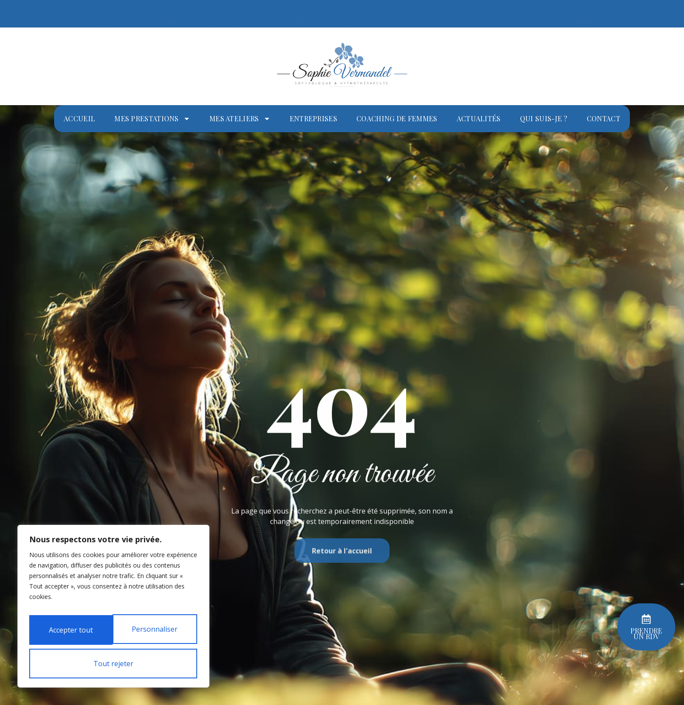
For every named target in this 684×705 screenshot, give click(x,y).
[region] (113, 596)
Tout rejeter (112, 634)
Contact (603, 118)
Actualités (479, 118)
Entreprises (313, 118)
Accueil (79, 118)
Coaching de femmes (396, 118)
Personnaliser (111, 604)
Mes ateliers (239, 119)
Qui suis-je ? (544, 118)
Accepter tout (113, 663)
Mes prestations (152, 119)
